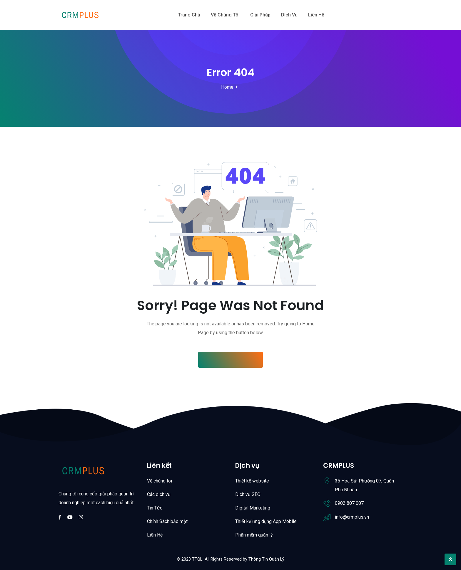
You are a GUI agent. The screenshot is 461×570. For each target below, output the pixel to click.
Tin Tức (154, 508)
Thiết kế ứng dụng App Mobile (266, 521)
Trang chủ (189, 15)
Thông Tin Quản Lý (266, 559)
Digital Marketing (252, 508)
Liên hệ (316, 15)
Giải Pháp (260, 15)
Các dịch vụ (159, 494)
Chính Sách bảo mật (167, 521)
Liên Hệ (155, 535)
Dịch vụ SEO (247, 494)
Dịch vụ (289, 15)
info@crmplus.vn (352, 517)
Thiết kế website (252, 481)
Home (227, 87)
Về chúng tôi (225, 15)
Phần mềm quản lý (254, 535)
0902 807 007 (349, 503)
